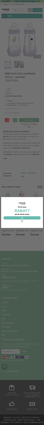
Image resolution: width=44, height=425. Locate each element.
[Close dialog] (41, 198)
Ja (22, 218)
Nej (22, 221)
